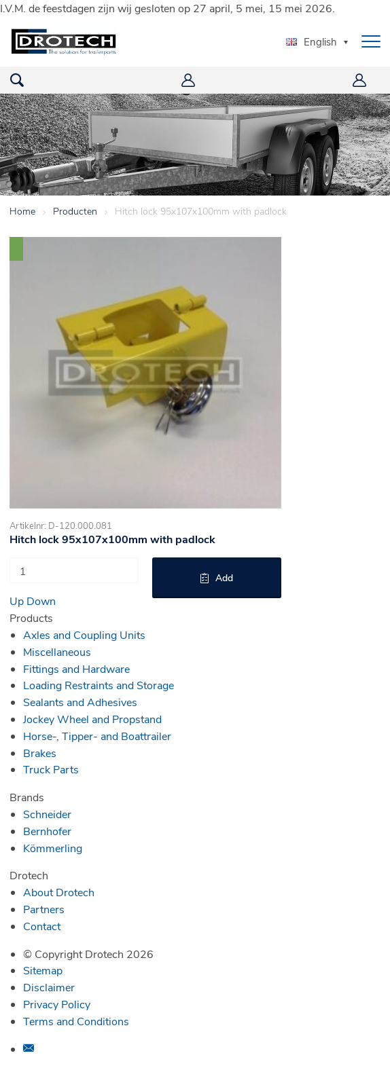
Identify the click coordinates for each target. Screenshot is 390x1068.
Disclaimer (49, 987)
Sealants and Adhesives (80, 702)
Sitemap (43, 970)
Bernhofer (47, 831)
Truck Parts (51, 769)
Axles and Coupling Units (84, 634)
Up (17, 600)
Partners (44, 909)
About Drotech (58, 892)
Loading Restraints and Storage (98, 685)
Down (41, 600)
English (311, 41)
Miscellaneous (57, 651)
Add (224, 577)
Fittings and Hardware (76, 668)
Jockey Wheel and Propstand (92, 719)
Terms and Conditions (76, 1021)
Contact (41, 926)
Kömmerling (52, 848)
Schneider (47, 814)
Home (22, 210)
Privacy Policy (56, 1004)
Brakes (39, 752)
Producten (75, 210)
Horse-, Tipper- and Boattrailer (97, 736)
